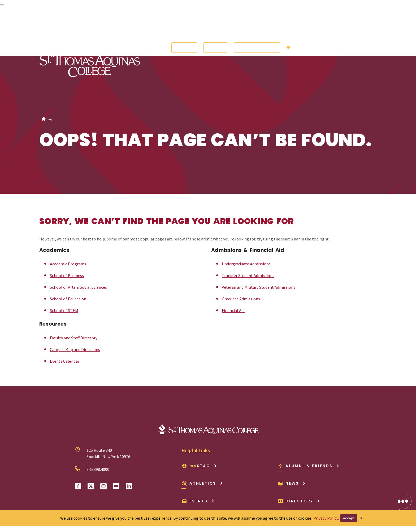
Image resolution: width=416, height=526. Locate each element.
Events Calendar (64, 312)
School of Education (68, 250)
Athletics (202, 434)
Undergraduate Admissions (246, 215)
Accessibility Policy (56, 499)
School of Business (67, 227)
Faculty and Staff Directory (73, 289)
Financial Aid (233, 262)
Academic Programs (68, 215)
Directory (299, 452)
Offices (177, 499)
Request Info (257, 23)
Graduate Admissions (241, 250)
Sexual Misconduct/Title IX (245, 499)
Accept (348, 518)
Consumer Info (93, 499)
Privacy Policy (201, 499)
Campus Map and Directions (75, 301)
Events (198, 452)
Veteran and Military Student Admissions (258, 238)
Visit (215, 23)
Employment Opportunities (139, 499)
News (292, 434)
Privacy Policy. (326, 518)
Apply (184, 23)
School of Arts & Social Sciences (78, 238)
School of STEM (64, 262)
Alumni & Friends (309, 417)
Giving (299, 23)
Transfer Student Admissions (248, 227)
